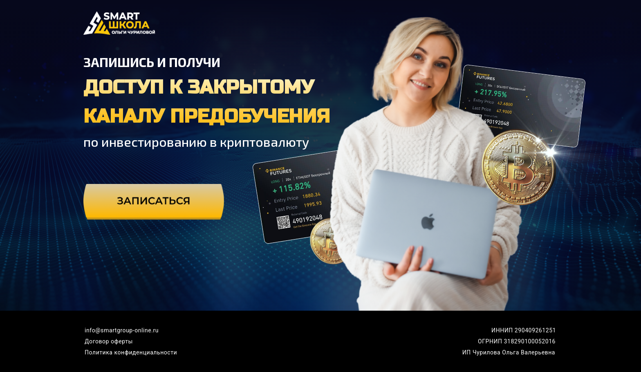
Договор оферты (109, 341)
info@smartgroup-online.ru (122, 330)
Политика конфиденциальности (131, 352)
